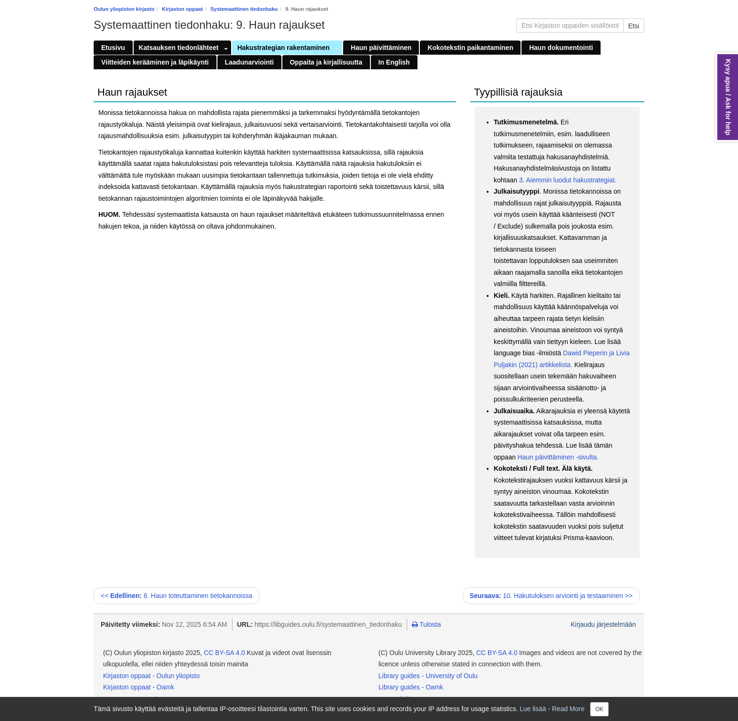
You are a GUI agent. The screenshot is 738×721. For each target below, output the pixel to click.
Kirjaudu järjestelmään (603, 624)
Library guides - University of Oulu (428, 676)
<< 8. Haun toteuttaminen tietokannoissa (176, 595)
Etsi (633, 26)
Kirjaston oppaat (182, 9)
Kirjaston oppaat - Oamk (138, 687)
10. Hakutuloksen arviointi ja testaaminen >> (551, 595)
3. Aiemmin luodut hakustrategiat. (567, 180)
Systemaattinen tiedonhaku (244, 9)
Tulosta (426, 624)
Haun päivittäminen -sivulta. (558, 457)
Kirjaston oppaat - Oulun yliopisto (151, 676)
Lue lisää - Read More (552, 708)
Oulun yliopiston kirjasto (124, 9)
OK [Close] (599, 709)
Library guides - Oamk (410, 687)
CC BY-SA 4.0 (224, 652)
